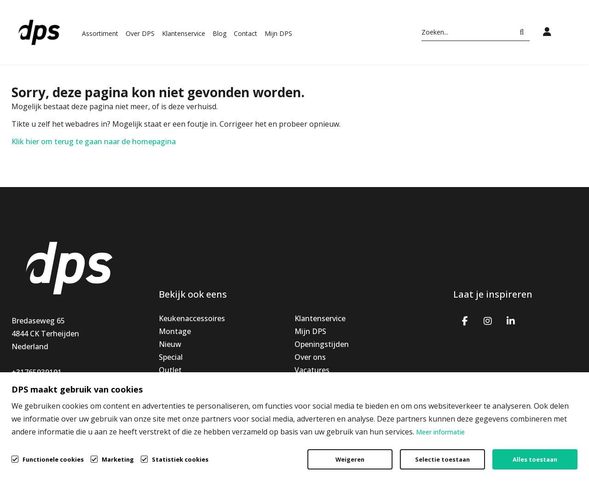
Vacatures (311, 370)
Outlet (170, 370)
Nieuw (170, 344)
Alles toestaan (535, 459)
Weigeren (349, 459)
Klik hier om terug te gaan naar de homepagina (94, 141)
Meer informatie (440, 432)
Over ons (310, 357)
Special (171, 357)
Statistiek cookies (180, 459)
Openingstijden (321, 344)
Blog (219, 33)
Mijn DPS (278, 33)
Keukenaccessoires (192, 318)
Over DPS (140, 33)
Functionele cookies (53, 458)
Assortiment (100, 33)
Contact (245, 33)
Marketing (118, 459)
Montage (175, 331)
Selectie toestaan (442, 459)
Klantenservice (183, 33)
